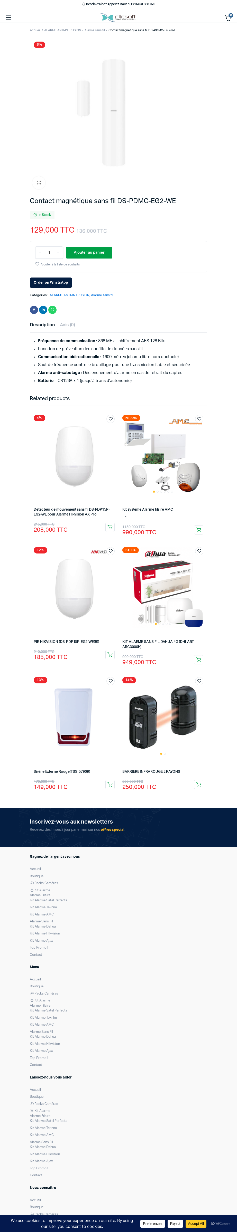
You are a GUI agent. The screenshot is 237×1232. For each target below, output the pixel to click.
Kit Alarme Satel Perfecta (48, 900)
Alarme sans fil (95, 30)
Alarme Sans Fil (41, 921)
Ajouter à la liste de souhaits (60, 264)
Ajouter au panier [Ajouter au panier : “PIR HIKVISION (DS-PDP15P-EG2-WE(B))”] (110, 654)
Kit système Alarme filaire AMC (147, 509)
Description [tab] (42, 325)
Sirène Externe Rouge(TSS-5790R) (62, 771)
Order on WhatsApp (51, 282)
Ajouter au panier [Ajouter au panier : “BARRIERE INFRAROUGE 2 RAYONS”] (198, 784)
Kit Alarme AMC (42, 914)
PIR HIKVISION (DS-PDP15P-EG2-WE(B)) (66, 642)
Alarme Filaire (40, 895)
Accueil (35, 30)
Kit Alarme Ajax (41, 940)
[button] (38, 182)
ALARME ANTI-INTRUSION (62, 30)
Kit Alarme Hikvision (45, 933)
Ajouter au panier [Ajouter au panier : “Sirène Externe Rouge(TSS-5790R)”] (110, 784)
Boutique (36, 876)
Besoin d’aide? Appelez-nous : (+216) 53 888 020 (118, 4)
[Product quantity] (49, 253)
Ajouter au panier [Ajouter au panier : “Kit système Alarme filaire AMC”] (198, 530)
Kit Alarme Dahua (43, 926)
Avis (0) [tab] (67, 325)
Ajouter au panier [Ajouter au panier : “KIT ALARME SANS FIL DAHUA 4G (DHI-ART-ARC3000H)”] (198, 660)
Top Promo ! (39, 947)
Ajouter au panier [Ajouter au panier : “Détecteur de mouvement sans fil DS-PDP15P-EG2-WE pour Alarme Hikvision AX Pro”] (110, 527)
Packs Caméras (44, 883)
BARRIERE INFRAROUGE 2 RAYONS (151, 771)
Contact (36, 955)
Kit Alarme (40, 890)
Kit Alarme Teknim (43, 907)
